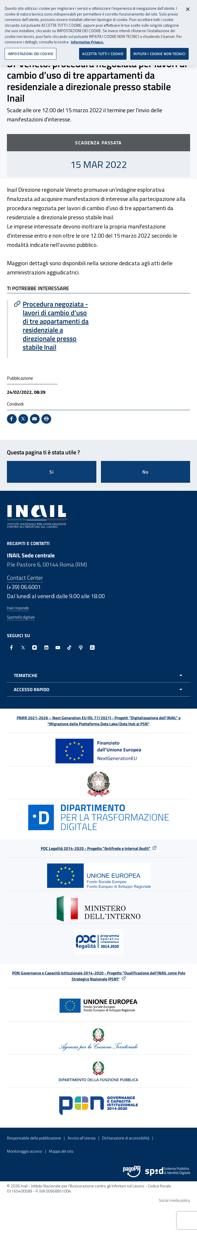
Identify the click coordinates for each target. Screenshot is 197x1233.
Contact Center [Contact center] (25, 577)
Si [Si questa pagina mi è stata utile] (51, 471)
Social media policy (174, 1200)
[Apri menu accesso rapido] (98, 689)
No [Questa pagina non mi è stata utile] (145, 471)
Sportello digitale (21, 617)
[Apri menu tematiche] (98, 675)
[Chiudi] (187, 7)
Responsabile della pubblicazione (34, 1138)
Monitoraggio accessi (24, 1151)
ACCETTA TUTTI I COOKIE (102, 51)
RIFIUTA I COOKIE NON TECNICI (159, 51)
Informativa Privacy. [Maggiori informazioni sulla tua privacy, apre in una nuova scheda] (87, 40)
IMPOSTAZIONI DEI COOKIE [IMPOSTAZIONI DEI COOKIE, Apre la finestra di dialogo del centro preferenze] (30, 51)
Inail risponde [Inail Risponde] (18, 608)
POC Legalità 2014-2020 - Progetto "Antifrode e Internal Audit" (95, 848)
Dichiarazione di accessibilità (125, 1138)
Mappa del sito (61, 1151)
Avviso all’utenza (81, 1138)
